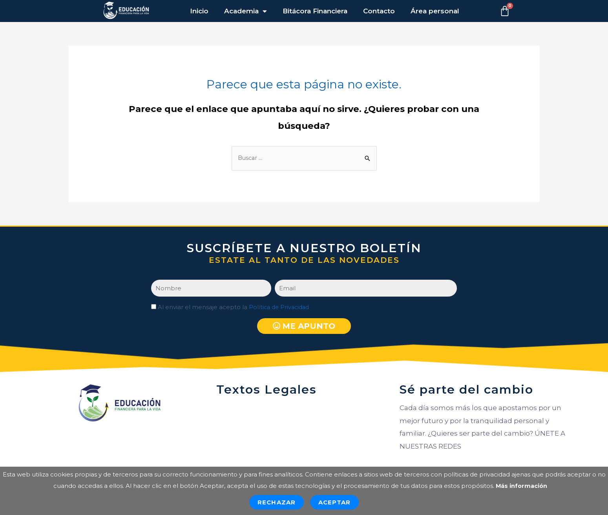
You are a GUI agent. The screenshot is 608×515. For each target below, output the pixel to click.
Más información (521, 485)
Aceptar (334, 502)
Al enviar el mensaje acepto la (235, 308)
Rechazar (276, 502)
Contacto (379, 11)
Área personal (435, 11)
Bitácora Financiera (315, 11)
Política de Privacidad (280, 308)
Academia (245, 11)
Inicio (199, 11)
